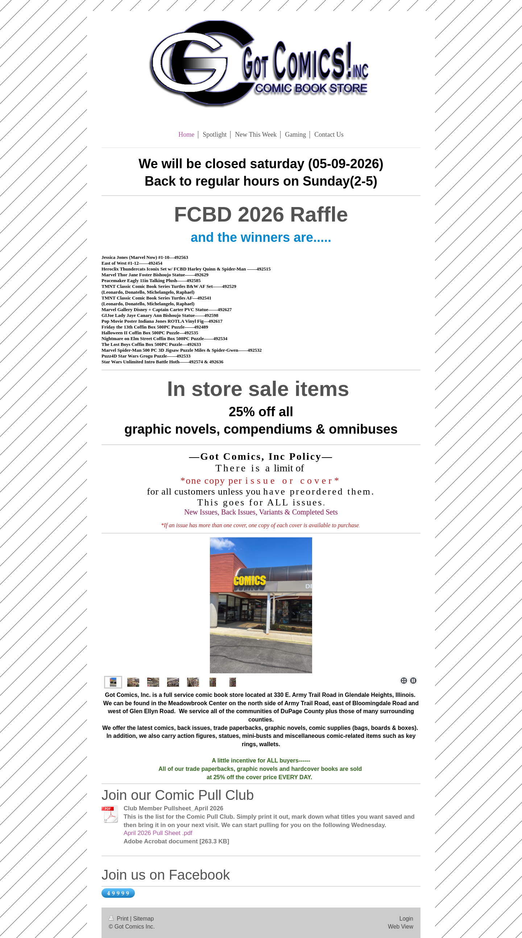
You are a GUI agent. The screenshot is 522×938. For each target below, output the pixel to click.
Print (119, 919)
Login (406, 919)
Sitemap (143, 919)
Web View (400, 926)
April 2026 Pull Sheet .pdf (158, 833)
